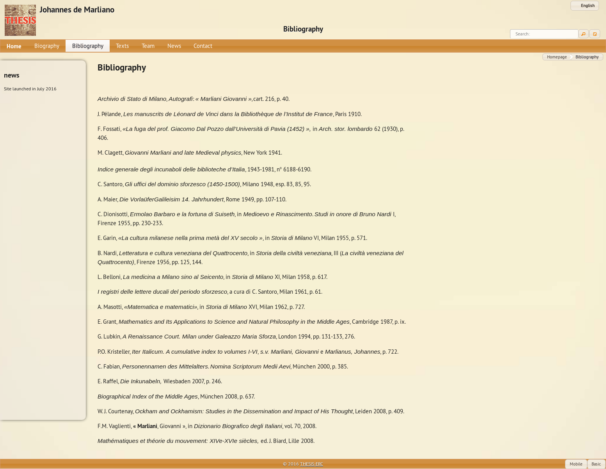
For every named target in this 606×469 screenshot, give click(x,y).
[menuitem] (14, 46)
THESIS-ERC (311, 464)
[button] (584, 6)
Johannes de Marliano (77, 10)
